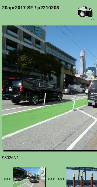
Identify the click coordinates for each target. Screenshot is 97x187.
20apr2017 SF (54, 144)
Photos (30, 144)
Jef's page (11, 144)
